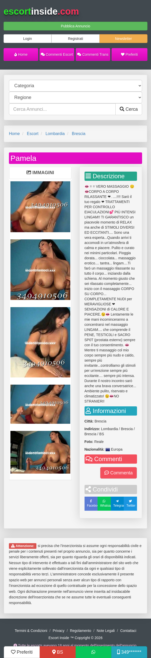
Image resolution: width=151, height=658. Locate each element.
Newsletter (123, 39)
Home (21, 54)
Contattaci (128, 631)
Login (27, 39)
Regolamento (80, 631)
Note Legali (106, 631)
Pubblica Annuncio (75, 26)
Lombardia (55, 133)
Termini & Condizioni (31, 631)
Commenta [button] (118, 472)
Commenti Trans (92, 54)
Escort (32, 133)
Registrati (75, 39)
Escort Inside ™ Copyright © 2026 (76, 638)
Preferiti (129, 54)
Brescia (78, 133)
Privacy (58, 631)
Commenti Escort (57, 54)
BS (57, 652)
